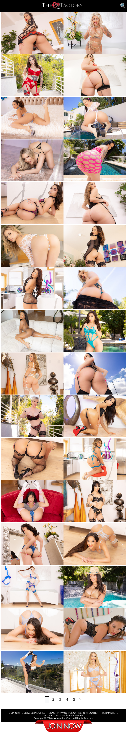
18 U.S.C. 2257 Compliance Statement (63, 715)
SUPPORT (14, 713)
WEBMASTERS (110, 713)
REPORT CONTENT (89, 713)
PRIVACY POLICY (66, 713)
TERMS (51, 713)
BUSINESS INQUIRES (33, 713)
